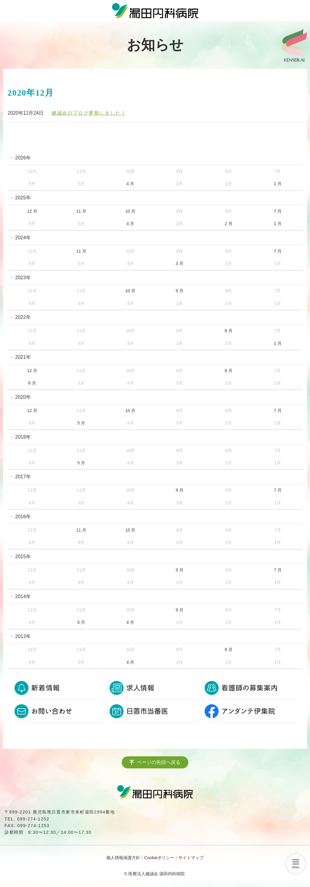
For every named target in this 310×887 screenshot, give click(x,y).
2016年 (23, 516)
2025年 (23, 197)
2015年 (23, 556)
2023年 (23, 277)
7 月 (278, 211)
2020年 (23, 397)
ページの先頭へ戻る (158, 762)
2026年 (23, 157)
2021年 (23, 357)
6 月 (32, 383)
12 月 (32, 211)
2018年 (23, 437)
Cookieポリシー (159, 857)
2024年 (23, 237)
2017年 (23, 476)
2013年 (23, 636)
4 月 (130, 183)
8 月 (228, 330)
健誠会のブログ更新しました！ (88, 113)
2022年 (23, 317)
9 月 (179, 290)
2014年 (23, 596)
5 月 (81, 423)
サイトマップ (191, 857)
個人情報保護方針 (123, 857)
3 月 (179, 263)
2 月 (228, 223)
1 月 (278, 183)
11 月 (81, 211)
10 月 (130, 211)
